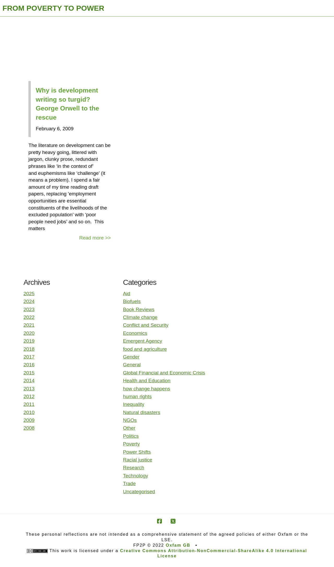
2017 (28, 357)
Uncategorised (139, 491)
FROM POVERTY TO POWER (53, 8)
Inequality (133, 404)
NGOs (130, 420)
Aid (126, 293)
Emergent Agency (142, 341)
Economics (135, 333)
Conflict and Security (145, 325)
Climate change (140, 317)
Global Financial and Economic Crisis (164, 372)
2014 (28, 380)
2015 (28, 372)
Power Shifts (137, 452)
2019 (28, 341)
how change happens (146, 388)
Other (129, 428)
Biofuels (132, 301)
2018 (28, 349)
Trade (129, 483)
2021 (28, 325)
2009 (28, 420)
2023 (28, 309)
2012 (28, 396)
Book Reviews (138, 309)
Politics (131, 436)
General (132, 364)
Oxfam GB (178, 545)
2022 (28, 317)
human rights (137, 396)
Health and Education (146, 380)
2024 (28, 301)
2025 (28, 293)
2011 (28, 404)
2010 (28, 412)
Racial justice (137, 460)
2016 (28, 364)
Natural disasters (141, 412)
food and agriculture (145, 349)
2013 (28, 388)
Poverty (131, 444)
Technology (135, 475)
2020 (28, 333)
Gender (131, 357)
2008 (28, 428)
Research (133, 467)
